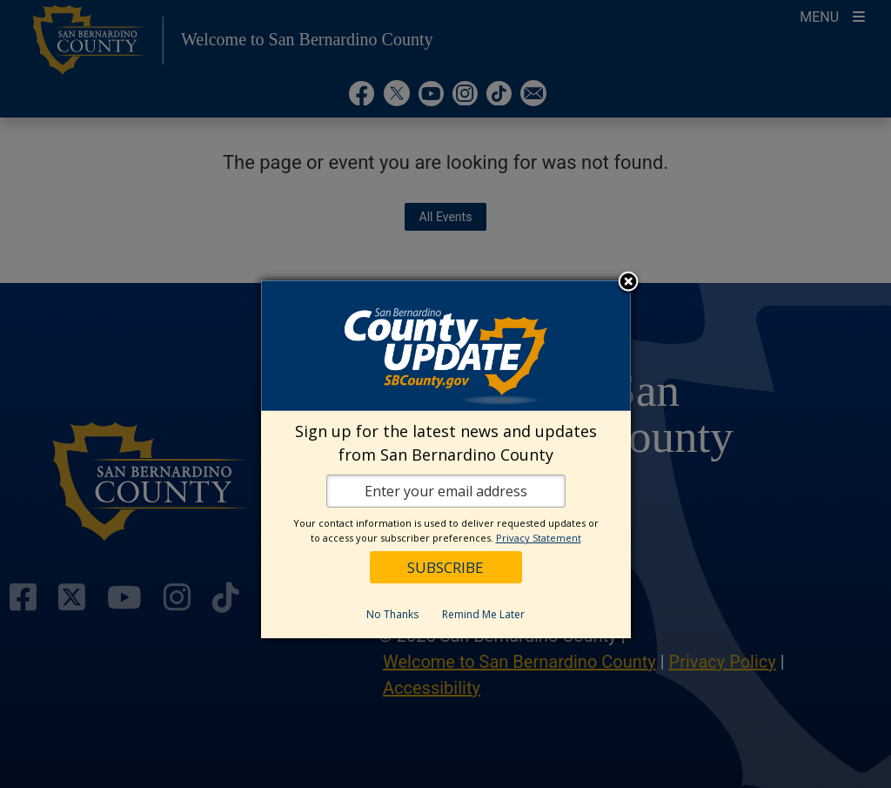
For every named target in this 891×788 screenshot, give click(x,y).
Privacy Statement (538, 537)
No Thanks (392, 614)
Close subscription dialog (628, 283)
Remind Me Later (483, 614)
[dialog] (446, 459)
